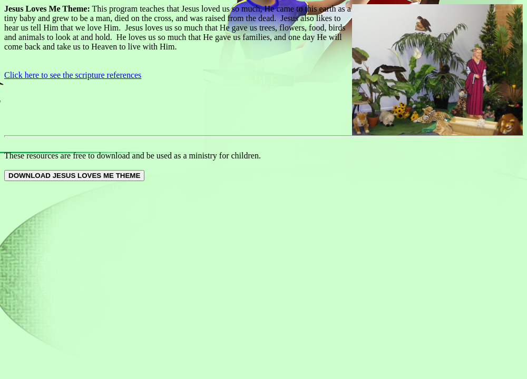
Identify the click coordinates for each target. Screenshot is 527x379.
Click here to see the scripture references (72, 75)
